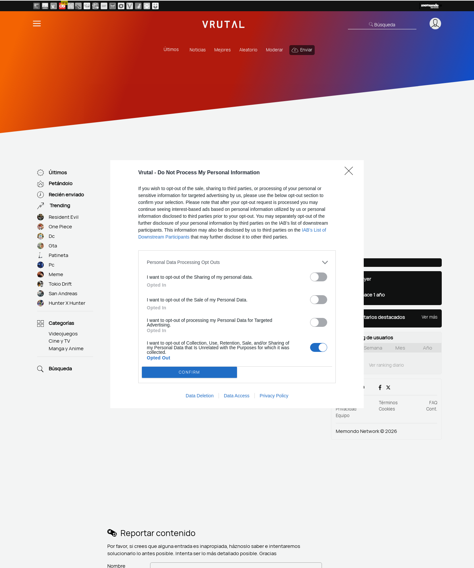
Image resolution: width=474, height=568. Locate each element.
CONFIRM (189, 372)
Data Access (237, 395)
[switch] (318, 276)
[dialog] (237, 284)
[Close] (351, 173)
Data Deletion (200, 395)
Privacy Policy (274, 395)
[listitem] (237, 262)
